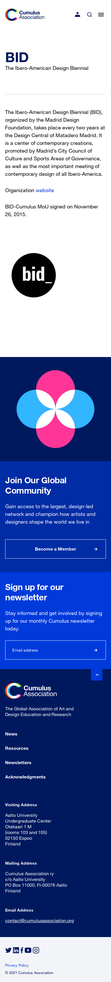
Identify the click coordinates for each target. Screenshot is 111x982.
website (45, 190)
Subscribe (96, 650)
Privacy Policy (17, 965)
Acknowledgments (25, 776)
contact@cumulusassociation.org (39, 920)
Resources (17, 748)
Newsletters (18, 762)
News (11, 733)
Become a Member (55, 548)
